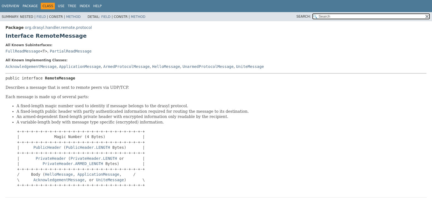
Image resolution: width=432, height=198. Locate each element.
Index (85, 6)
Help (97, 6)
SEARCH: (303, 16)
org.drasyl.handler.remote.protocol (58, 27)
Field (41, 17)
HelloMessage (166, 66)
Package (30, 6)
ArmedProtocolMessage (126, 66)
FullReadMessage (23, 51)
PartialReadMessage (71, 51)
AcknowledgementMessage (31, 66)
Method (73, 17)
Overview (10, 6)
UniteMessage (250, 66)
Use (61, 6)
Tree (72, 6)
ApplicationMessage (80, 66)
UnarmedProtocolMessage (208, 66)
